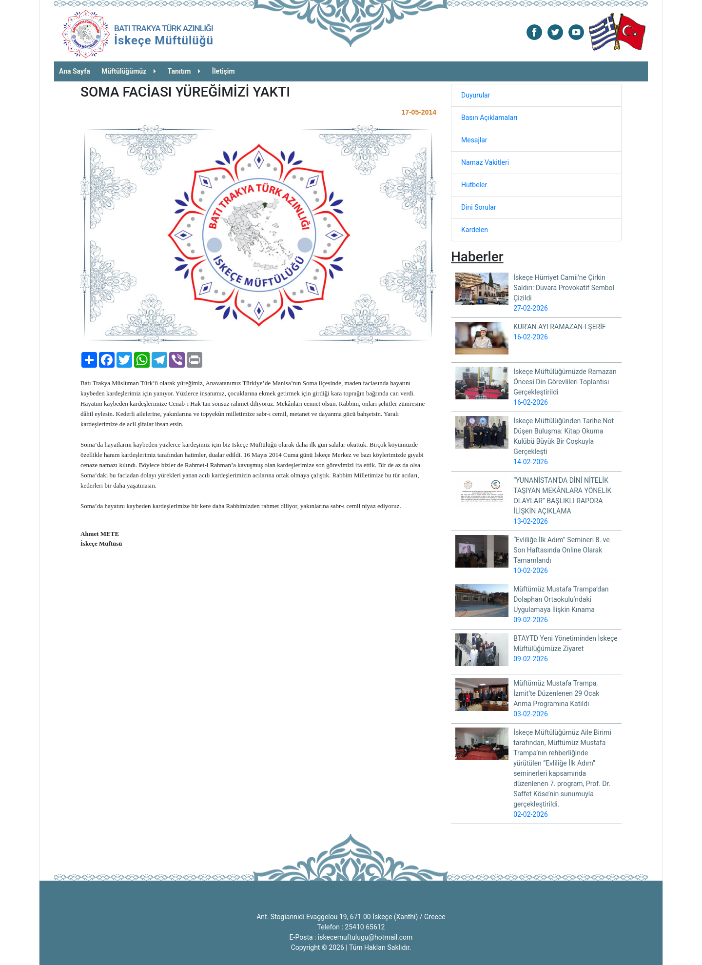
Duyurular (475, 95)
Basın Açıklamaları (489, 117)
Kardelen (474, 230)
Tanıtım (184, 71)
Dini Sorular (478, 207)
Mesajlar (474, 140)
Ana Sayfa (74, 71)
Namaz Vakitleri (485, 162)
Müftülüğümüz (128, 71)
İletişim (223, 71)
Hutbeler (474, 185)
